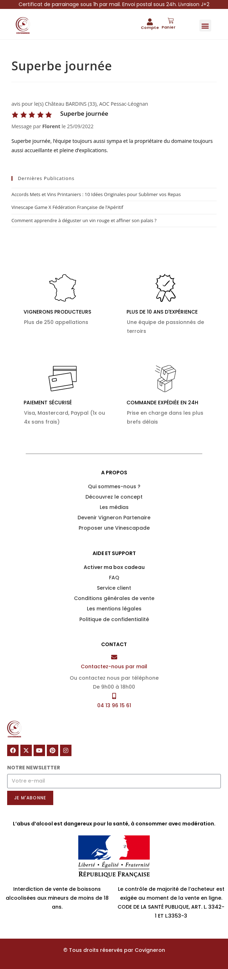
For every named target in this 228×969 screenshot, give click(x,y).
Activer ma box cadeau (114, 567)
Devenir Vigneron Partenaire (114, 517)
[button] (205, 25)
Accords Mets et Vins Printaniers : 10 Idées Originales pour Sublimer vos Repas (96, 194)
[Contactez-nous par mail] (114, 657)
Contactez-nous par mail (114, 666)
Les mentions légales (114, 608)
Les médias (114, 507)
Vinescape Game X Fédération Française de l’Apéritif (67, 207)
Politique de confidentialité (114, 619)
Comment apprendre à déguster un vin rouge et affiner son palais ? (84, 220)
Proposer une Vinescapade (114, 527)
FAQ (114, 577)
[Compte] (150, 21)
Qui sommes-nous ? (114, 486)
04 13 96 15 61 (114, 705)
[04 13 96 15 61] (114, 696)
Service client (114, 587)
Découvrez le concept (114, 496)
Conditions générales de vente (114, 598)
